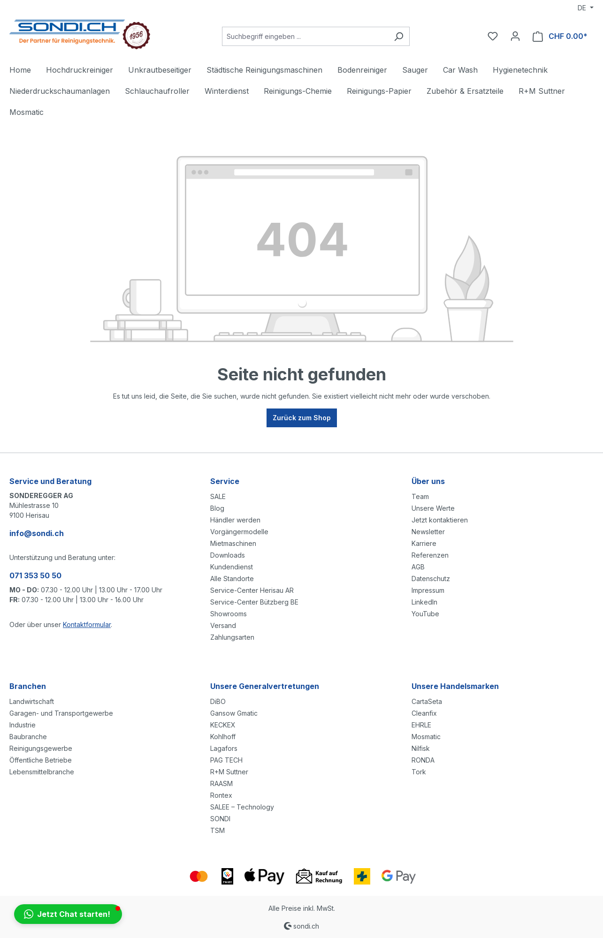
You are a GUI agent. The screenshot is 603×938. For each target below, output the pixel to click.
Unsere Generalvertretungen (264, 686)
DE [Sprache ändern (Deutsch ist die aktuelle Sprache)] (583, 8)
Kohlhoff (223, 737)
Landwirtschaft (31, 701)
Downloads (227, 555)
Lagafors (223, 748)
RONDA (423, 760)
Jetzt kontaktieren (440, 520)
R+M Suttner (229, 772)
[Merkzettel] (492, 36)
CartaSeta (427, 701)
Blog (217, 508)
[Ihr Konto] (515, 36)
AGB (418, 567)
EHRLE (421, 725)
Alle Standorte (232, 578)
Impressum (428, 590)
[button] (68, 914)
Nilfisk (421, 748)
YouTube (425, 614)
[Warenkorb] (560, 36)
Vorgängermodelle (239, 532)
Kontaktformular (87, 624)
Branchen (27, 686)
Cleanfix (424, 713)
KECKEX (223, 725)
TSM (217, 830)
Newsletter (428, 532)
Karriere (424, 543)
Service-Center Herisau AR (252, 590)
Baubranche (28, 737)
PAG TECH (226, 760)
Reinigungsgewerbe (40, 748)
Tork (419, 772)
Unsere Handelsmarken (455, 686)
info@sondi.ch (36, 533)
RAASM (221, 783)
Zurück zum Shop (302, 418)
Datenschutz (431, 578)
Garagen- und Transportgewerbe (61, 713)
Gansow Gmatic (234, 713)
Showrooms (228, 614)
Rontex (221, 795)
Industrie (22, 725)
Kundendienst (231, 567)
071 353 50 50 (35, 575)
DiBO (218, 701)
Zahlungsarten (232, 637)
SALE (218, 496)
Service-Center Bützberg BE (254, 602)
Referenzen (430, 555)
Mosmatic (426, 737)
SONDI (220, 819)
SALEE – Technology (242, 807)
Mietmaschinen (233, 543)
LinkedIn (424, 602)
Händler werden (235, 520)
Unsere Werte (433, 508)
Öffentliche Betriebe (40, 760)
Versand (223, 625)
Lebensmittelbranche (41, 772)
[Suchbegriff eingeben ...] (305, 36)
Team (420, 496)
